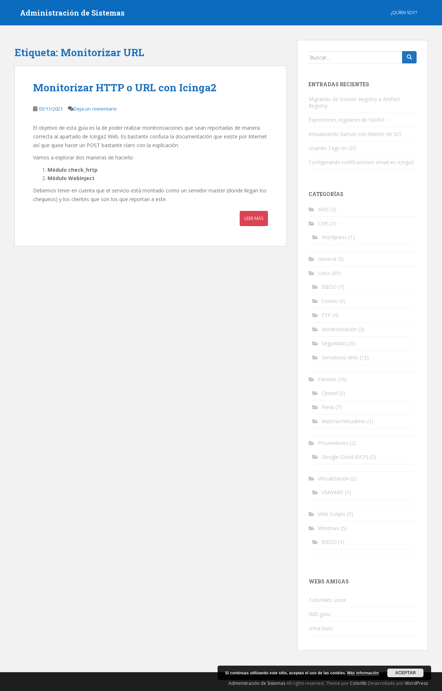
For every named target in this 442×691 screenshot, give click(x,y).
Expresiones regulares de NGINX (347, 119)
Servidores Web (340, 357)
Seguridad (333, 343)
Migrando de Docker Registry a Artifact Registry (354, 102)
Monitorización (339, 329)
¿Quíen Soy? (404, 12)
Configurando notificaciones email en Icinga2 (361, 162)
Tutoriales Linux (327, 599)
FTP (326, 315)
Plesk (328, 407)
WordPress (416, 683)
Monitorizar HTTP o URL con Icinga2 (124, 87)
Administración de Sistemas (72, 12)
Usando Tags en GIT (333, 148)
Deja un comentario (95, 108)
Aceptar (405, 672)
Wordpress (334, 237)
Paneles (327, 379)
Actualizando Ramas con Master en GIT (355, 133)
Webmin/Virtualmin (344, 421)
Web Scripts (332, 514)
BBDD (329, 286)
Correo (330, 300)
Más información (363, 673)
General (327, 258)
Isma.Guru (320, 628)
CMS (323, 223)
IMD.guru (319, 614)
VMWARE (332, 492)
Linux (324, 273)
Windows (328, 528)
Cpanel (330, 393)
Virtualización (333, 478)
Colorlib (358, 683)
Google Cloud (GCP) (345, 456)
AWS (323, 209)
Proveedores (333, 443)
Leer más (253, 218)
